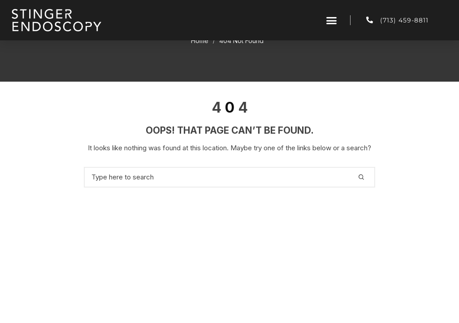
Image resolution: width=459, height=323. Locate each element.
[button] (331, 20)
